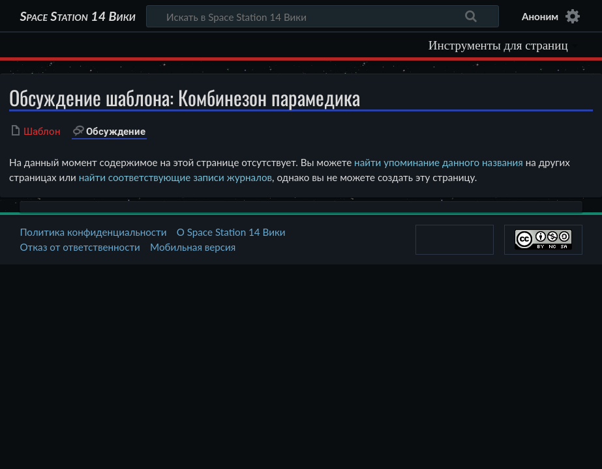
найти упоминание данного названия (438, 162)
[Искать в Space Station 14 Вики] (323, 16)
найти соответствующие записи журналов (175, 177)
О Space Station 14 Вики (231, 232)
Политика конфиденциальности (93, 232)
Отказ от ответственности (80, 247)
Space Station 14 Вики (77, 16)
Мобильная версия (192, 247)
